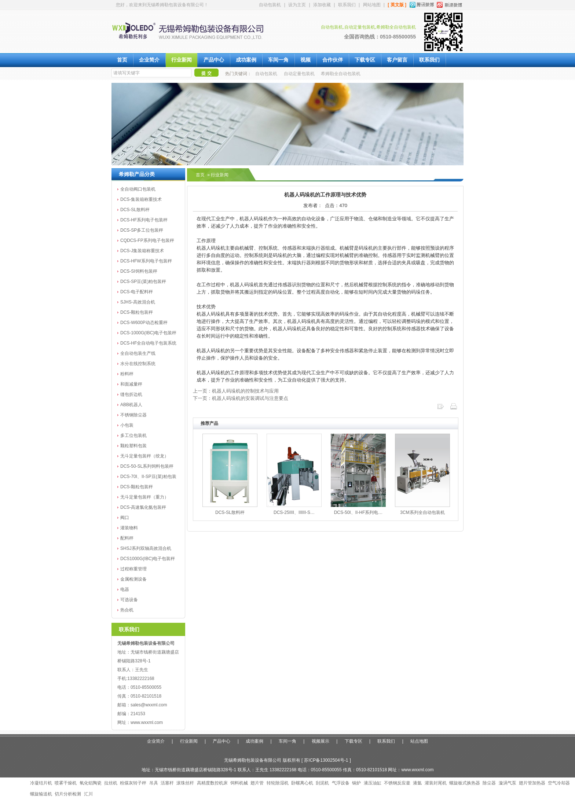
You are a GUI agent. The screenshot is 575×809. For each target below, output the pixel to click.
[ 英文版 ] (397, 4)
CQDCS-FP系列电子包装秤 (147, 240)
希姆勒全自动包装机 (340, 73)
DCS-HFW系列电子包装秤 (146, 261)
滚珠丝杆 (185, 783)
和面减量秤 (131, 384)
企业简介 (149, 60)
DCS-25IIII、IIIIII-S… (294, 512)
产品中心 (214, 60)
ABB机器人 (131, 404)
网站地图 (372, 4)
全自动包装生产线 (137, 353)
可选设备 (129, 599)
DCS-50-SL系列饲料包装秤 (146, 466)
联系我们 (347, 4)
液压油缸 (372, 783)
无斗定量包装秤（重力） (144, 497)
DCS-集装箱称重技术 (141, 199)
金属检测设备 (133, 579)
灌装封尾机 (436, 783)
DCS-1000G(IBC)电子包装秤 (148, 332)
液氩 (417, 783)
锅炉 (356, 783)
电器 (124, 589)
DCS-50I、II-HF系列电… (358, 512)
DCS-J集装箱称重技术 (142, 250)
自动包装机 (270, 4)
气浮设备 (340, 783)
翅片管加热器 (532, 783)
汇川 (88, 794)
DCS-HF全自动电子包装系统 (148, 343)
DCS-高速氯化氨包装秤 (143, 507)
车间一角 (278, 60)
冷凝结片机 (41, 783)
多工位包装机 (133, 435)
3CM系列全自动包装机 (422, 512)
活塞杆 (167, 783)
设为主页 (297, 4)
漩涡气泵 (507, 783)
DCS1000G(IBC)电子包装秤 (147, 558)
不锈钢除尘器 (133, 415)
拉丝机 (110, 783)
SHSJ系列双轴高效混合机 (145, 548)
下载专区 (365, 60)
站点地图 (419, 741)
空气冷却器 (559, 783)
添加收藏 (322, 4)
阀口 (124, 517)
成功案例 (246, 60)
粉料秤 (126, 373)
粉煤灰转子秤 (133, 783)
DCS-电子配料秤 (136, 291)
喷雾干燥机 (66, 783)
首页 (122, 60)
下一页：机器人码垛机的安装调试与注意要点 (240, 398)
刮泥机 (322, 783)
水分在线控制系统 (137, 363)
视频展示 (320, 741)
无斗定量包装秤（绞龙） (144, 456)
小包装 (126, 425)
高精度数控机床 (212, 783)
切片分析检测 (68, 794)
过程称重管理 (133, 568)
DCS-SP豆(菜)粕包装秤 (143, 281)
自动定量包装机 (299, 73)
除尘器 (489, 783)
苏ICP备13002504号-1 (326, 760)
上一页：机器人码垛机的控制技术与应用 (236, 391)
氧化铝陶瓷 (91, 783)
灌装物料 (129, 527)
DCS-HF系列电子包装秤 (144, 220)
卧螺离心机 (302, 783)
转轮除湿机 (278, 783)
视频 (305, 60)
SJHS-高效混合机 (137, 302)
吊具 (153, 783)
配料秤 (126, 538)
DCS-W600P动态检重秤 (144, 322)
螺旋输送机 (41, 794)
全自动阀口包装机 (137, 189)
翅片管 (257, 783)
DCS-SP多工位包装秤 (141, 230)
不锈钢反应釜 (397, 783)
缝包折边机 (131, 394)
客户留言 (397, 60)
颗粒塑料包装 (133, 445)
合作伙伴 (332, 60)
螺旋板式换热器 (464, 783)
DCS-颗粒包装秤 (136, 312)
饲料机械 (239, 783)
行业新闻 (181, 60)
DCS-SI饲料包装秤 (138, 271)
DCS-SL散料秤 (135, 209)
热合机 (126, 610)
